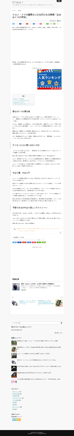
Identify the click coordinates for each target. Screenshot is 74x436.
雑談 (14, 409)
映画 (59, 20)
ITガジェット (16, 391)
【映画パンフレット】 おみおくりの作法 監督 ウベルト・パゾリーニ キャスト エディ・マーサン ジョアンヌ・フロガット (38, 229)
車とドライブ (16, 407)
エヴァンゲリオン (17, 398)
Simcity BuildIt (16, 394)
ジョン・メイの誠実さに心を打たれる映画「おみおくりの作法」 (34, 353)
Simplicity (15, 396)
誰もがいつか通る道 (18, 99)
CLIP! (51, 23)
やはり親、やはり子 (18, 102)
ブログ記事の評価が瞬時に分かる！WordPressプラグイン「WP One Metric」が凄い (39, 379)
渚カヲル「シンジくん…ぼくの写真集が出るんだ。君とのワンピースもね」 (36, 360)
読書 (14, 404)
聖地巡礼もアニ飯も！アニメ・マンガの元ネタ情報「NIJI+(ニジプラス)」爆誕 (37, 340)
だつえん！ (18, 2)
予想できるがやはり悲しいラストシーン (23, 104)
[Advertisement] (24, 79)
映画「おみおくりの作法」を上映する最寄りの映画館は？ (38, 284)
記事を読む (23, 289)
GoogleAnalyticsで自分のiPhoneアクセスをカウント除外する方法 (34, 372)
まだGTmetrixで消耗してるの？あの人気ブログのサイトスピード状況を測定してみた (39, 366)
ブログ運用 (15, 400)
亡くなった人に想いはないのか (21, 100)
